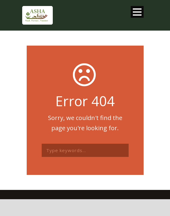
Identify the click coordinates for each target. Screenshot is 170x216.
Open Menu (137, 12)
